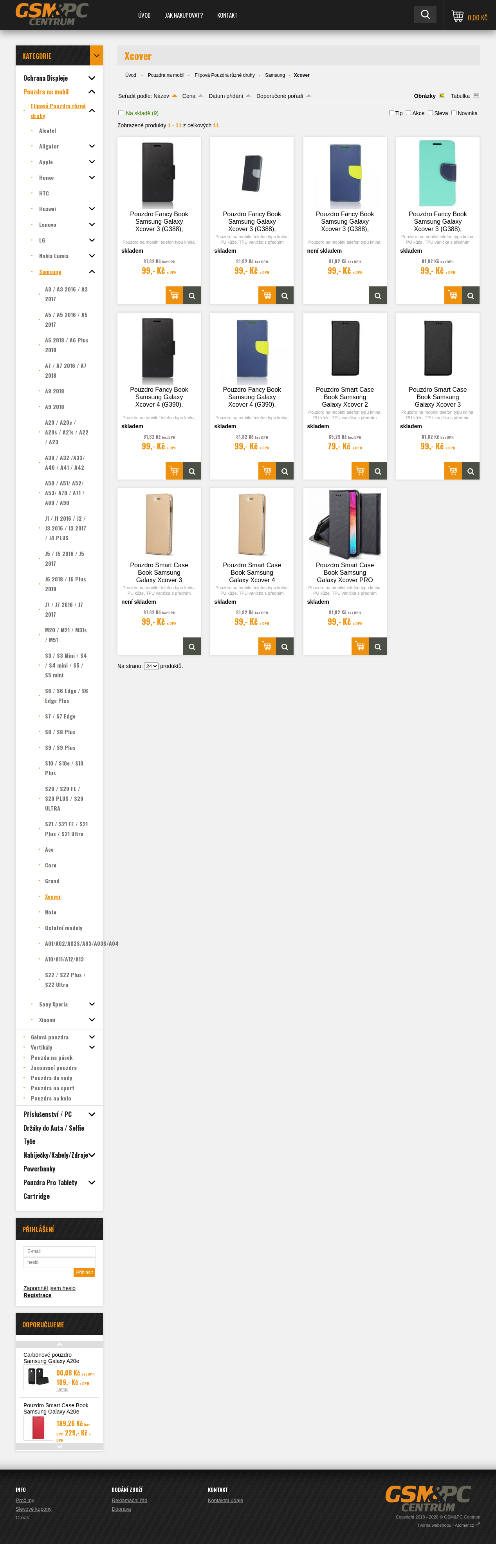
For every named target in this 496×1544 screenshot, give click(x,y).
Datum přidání (226, 96)
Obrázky (425, 96)
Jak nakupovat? (184, 15)
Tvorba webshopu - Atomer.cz (448, 1525)
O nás (22, 1517)
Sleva (441, 113)
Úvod (144, 15)
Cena (188, 96)
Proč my (25, 1500)
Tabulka (460, 96)
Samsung (275, 75)
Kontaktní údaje (225, 1500)
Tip (399, 113)
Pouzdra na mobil (166, 75)
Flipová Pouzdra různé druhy (224, 75)
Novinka (468, 113)
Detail (62, 1389)
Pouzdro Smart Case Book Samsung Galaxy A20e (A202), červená (55, 1411)
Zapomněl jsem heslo (49, 1288)
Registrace (37, 1295)
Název (161, 96)
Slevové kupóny (34, 1509)
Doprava (121, 1509)
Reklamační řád (129, 1500)
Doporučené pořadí (279, 96)
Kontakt (227, 15)
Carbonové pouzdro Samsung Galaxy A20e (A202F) (51, 1361)
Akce (418, 113)
